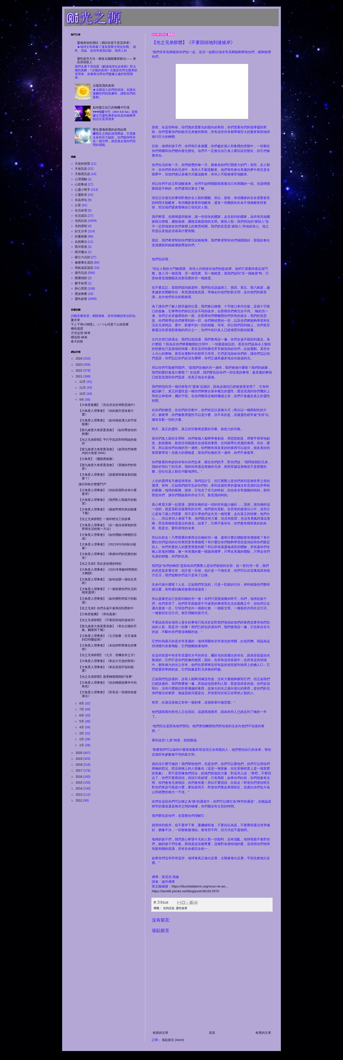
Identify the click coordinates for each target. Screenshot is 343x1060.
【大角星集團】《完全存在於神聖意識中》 (108, 405)
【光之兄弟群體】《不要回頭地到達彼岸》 (108, 620)
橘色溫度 (77, 328)
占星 (78, 205)
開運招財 (81, 278)
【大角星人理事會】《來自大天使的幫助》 (108, 661)
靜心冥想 (81, 288)
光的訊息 (168, 908)
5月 (82, 721)
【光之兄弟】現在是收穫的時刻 (100, 563)
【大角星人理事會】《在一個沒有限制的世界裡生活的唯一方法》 (108, 527)
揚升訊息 (81, 272)
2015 (79, 782)
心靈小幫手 (82, 189)
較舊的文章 (263, 1032)
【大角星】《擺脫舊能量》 (97, 459)
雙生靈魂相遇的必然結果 (109, 129)
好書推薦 (81, 236)
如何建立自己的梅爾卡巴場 (111, 107)
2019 (79, 758)
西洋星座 (81, 246)
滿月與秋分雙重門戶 (92, 484)
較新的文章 (160, 1032)
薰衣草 (75, 320)
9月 (82, 399)
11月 (82, 387)
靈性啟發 (181, 908)
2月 (82, 739)
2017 (79, 770)
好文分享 (81, 231)
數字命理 (81, 283)
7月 (82, 709)
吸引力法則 (82, 257)
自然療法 (81, 241)
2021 (79, 376)
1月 (82, 745)
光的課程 (81, 226)
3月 (82, 733)
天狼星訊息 (82, 174)
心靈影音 (81, 194)
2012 (79, 800)
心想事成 (81, 184)
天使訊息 (81, 168)
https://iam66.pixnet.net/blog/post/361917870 (185, 891)
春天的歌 (77, 341)
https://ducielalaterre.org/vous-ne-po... (200, 886)
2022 (79, 370)
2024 (79, 358)
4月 (82, 727)
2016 (79, 776)
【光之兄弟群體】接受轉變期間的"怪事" (106, 676)
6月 (82, 715)
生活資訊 (81, 215)
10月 (82, 393)
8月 (82, 703)
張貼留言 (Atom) (173, 1040)
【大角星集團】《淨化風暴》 (98, 614)
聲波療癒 (81, 293)
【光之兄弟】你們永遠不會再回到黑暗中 (106, 608)
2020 (79, 752)
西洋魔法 (81, 252)
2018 (79, 764)
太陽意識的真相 (103, 85)
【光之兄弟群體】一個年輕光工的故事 (105, 519)
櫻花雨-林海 (79, 337)
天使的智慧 (82, 163)
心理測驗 (81, 179)
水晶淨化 (81, 200)
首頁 (212, 1032)
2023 (79, 364)
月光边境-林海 (80, 333)
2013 (79, 794)
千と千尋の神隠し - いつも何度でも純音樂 (100, 324)
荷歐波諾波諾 (84, 267)
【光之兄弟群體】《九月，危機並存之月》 (108, 655)
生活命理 (81, 210)
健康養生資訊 (84, 262)
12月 (82, 381)
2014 (79, 788)
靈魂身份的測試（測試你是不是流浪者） (104, 42)
